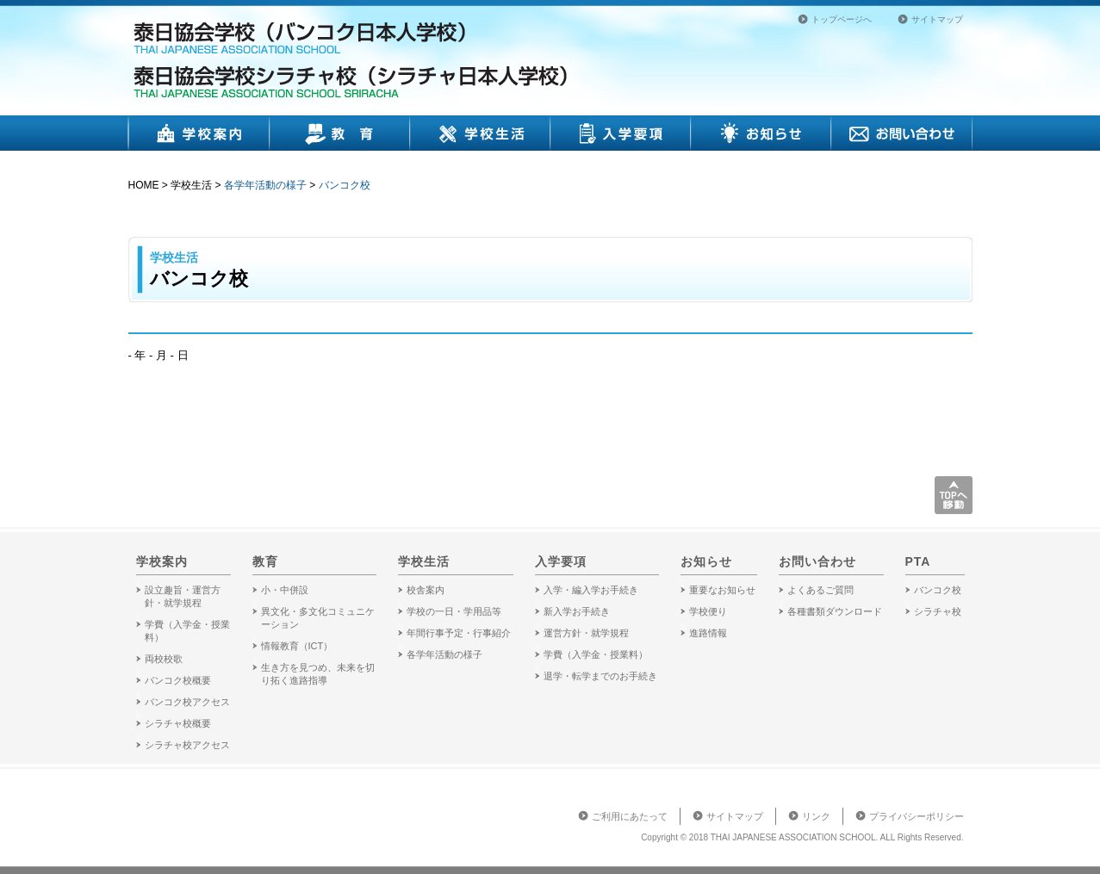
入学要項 (620, 133)
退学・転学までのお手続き (600, 676)
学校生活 (481, 133)
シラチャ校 (937, 611)
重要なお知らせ (722, 590)
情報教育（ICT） (297, 646)
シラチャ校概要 (178, 723)
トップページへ (841, 19)
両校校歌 (164, 659)
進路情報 (708, 633)
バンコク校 (344, 185)
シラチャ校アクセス (187, 745)
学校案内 (199, 133)
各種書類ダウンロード (834, 611)
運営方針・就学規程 (586, 633)
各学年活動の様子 (265, 185)
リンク (816, 816)
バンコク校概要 (178, 680)
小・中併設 (284, 590)
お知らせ (761, 133)
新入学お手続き (577, 611)
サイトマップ (937, 19)
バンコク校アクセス (187, 702)
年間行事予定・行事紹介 (459, 633)
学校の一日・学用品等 (454, 611)
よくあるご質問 (820, 590)
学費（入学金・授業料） (596, 654)
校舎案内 (425, 590)
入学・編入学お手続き (591, 590)
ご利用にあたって (630, 816)
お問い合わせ (902, 133)
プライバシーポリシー (916, 816)
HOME (143, 185)
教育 (339, 133)
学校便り (708, 611)
